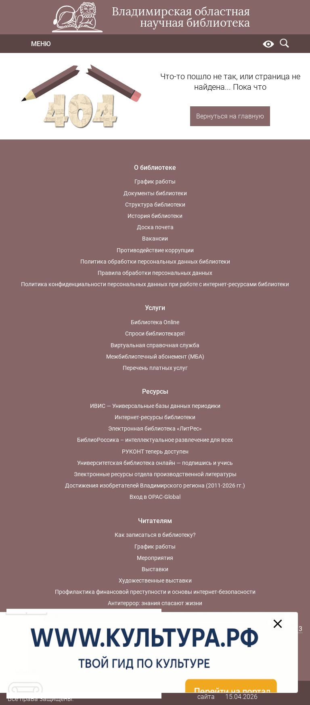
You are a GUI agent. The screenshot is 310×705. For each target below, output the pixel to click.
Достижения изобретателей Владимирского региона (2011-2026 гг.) (155, 485)
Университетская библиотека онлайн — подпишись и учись (155, 463)
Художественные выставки (155, 580)
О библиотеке (155, 167)
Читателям (155, 521)
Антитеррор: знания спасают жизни (155, 603)
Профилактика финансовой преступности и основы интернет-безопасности (155, 592)
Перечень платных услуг (155, 368)
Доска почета (155, 227)
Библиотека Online (155, 322)
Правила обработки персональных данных (155, 273)
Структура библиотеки (155, 204)
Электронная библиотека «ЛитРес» (155, 428)
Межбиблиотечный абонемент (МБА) (155, 356)
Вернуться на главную (230, 116)
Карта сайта (206, 692)
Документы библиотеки (155, 193)
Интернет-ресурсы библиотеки (155, 417)
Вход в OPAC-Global (155, 497)
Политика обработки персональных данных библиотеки (155, 261)
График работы (155, 181)
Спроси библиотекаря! (155, 333)
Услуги (155, 308)
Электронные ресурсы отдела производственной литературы (155, 474)
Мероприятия (155, 558)
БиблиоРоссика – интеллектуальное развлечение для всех (155, 440)
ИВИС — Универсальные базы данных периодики (155, 406)
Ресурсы (155, 391)
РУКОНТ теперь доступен (155, 451)
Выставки (155, 569)
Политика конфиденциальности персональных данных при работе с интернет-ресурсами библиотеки (155, 284)
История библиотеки (155, 216)
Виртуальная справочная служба (155, 345)
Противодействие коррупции (155, 250)
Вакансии (155, 238)
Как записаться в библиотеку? (155, 535)
